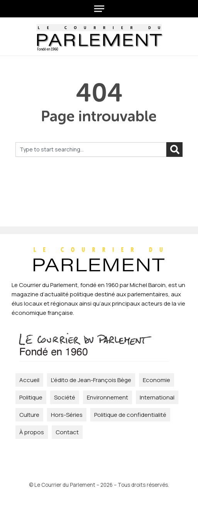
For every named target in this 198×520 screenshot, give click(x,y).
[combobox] (90, 149)
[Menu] (99, 8)
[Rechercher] (174, 149)
